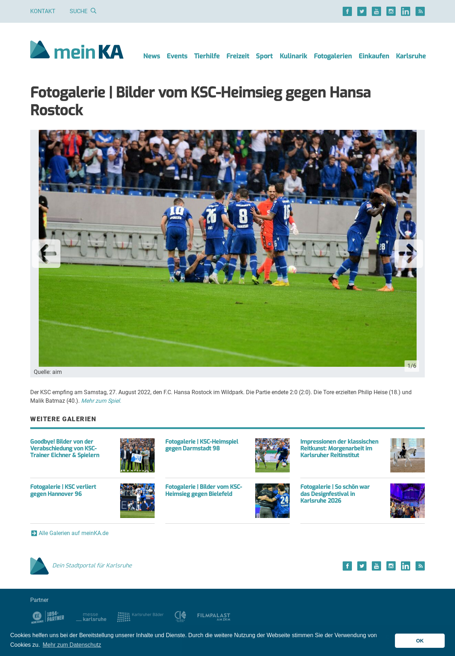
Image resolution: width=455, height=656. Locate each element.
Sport (264, 56)
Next (409, 253)
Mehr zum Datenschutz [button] (72, 645)
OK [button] (420, 641)
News (151, 56)
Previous (46, 253)
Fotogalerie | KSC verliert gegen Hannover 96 (63, 490)
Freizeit (237, 56)
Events (177, 56)
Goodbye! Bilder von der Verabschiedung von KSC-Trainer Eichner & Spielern (64, 448)
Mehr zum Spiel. (101, 400)
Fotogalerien (333, 56)
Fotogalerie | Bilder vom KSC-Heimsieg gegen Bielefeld (203, 490)
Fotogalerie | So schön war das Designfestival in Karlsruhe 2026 (335, 493)
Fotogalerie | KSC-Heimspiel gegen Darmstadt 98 (201, 445)
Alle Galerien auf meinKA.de (73, 533)
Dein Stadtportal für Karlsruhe (81, 565)
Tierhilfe (207, 56)
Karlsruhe (411, 56)
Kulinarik (293, 56)
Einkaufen (374, 56)
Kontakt (42, 11)
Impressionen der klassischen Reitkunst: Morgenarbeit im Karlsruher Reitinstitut (339, 448)
